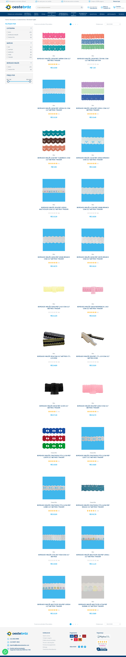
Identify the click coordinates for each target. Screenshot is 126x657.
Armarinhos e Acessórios (53, 14)
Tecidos (119, 14)
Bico (49, 56)
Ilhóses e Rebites (74, 14)
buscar (81, 7)
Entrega (45, 450)
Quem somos (46, 438)
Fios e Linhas (38, 14)
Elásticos (93, 14)
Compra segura (47, 441)
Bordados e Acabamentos (64, 14)
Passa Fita (77, 305)
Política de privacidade (49, 443)
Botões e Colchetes (29, 14)
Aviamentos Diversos (83, 14)
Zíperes (101, 14)
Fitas (44, 14)
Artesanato (110, 14)
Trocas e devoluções (48, 445)
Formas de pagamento (49, 448)
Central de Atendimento (49, 452)
